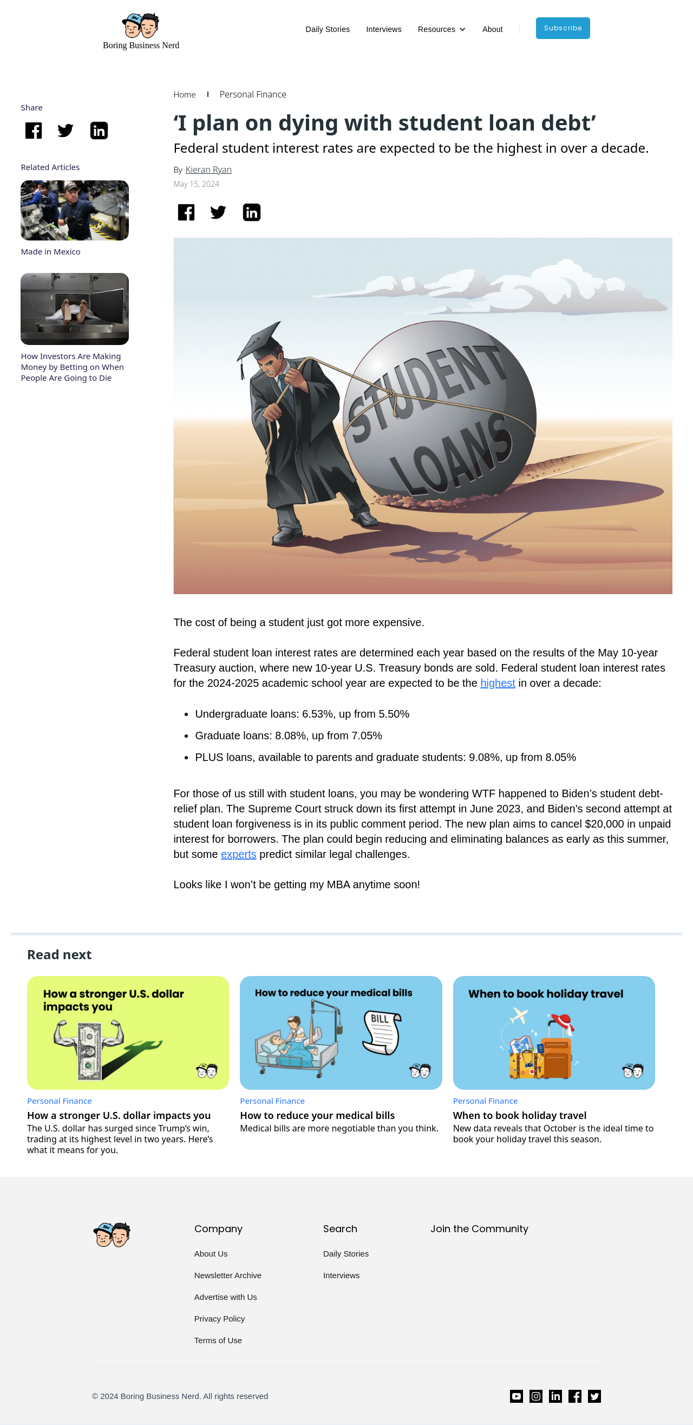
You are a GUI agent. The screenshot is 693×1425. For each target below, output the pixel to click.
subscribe (563, 27)
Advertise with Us (225, 1297)
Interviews (384, 29)
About (492, 29)
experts (239, 854)
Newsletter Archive (227, 1275)
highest (497, 683)
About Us (211, 1253)
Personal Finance (253, 94)
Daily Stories (328, 29)
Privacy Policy (219, 1318)
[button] (442, 29)
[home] (141, 31)
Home (184, 94)
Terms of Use (218, 1340)
